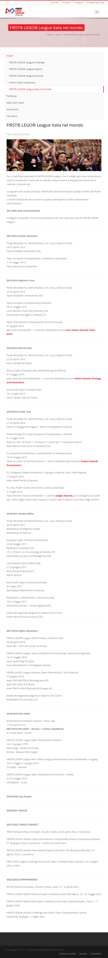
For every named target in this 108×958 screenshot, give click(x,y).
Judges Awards (64, 495)
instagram (78, 2)
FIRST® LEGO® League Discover (26, 75)
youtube (55, 2)
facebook (66, 2)
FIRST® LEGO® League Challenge (27, 62)
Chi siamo (12, 116)
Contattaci (95, 953)
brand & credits (67, 953)
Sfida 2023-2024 (15, 102)
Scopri (58, 34)
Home (50, 34)
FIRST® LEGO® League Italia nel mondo (30, 89)
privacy (83, 953)
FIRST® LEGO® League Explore (25, 69)
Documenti (12, 109)
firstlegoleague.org (95, 2)
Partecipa (12, 96)
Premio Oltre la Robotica (22, 82)
